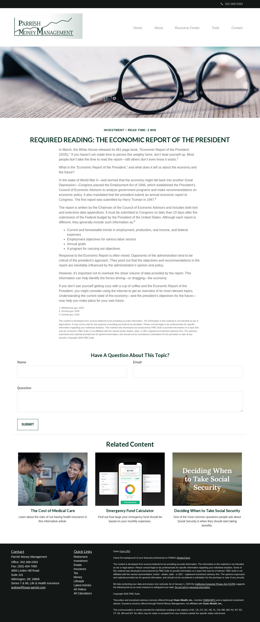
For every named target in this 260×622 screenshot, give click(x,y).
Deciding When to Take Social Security (207, 510)
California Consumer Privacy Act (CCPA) (215, 584)
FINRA (206, 600)
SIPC (213, 600)
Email (137, 362)
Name (21, 362)
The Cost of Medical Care (53, 510)
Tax (76, 573)
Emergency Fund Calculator (130, 510)
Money (78, 577)
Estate (78, 565)
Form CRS (125, 551)
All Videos (80, 589)
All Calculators (83, 593)
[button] (158, 27)
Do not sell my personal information (192, 587)
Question (24, 388)
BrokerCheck (183, 558)
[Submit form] (27, 424)
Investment (81, 560)
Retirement (81, 556)
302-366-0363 (232, 3)
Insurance (80, 569)
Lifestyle (79, 581)
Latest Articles (82, 585)
